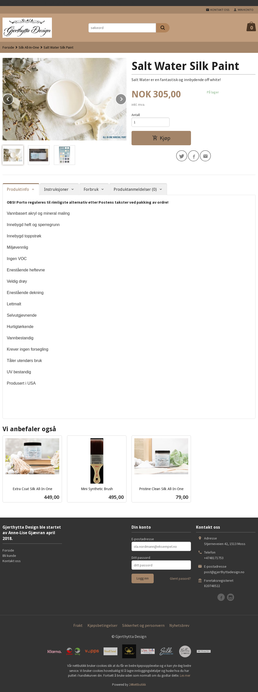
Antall (136, 115)
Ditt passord (141, 557)
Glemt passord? (180, 578)
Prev (13, 98)
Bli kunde (9, 555)
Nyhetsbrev (179, 625)
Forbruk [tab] (91, 189)
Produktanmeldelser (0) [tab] (135, 189)
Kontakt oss (12, 561)
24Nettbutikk (137, 684)
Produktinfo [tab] (18, 189)
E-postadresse (143, 539)
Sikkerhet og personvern (143, 625)
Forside (8, 47)
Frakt (78, 625)
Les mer (185, 675)
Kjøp (161, 137)
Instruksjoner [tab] (56, 189)
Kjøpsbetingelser (102, 625)
